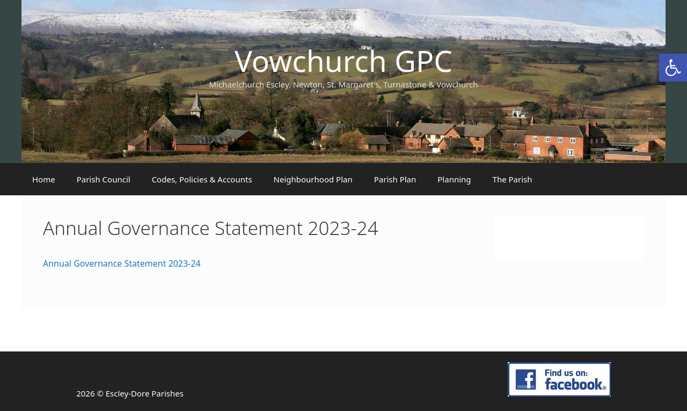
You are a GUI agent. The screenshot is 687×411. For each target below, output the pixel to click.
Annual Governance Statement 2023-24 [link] (122, 263)
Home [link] (43, 179)
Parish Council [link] (103, 179)
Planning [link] (454, 179)
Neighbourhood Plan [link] (313, 179)
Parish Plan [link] (395, 179)
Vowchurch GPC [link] (343, 60)
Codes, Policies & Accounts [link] (202, 179)
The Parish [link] (512, 179)
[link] (673, 68)
